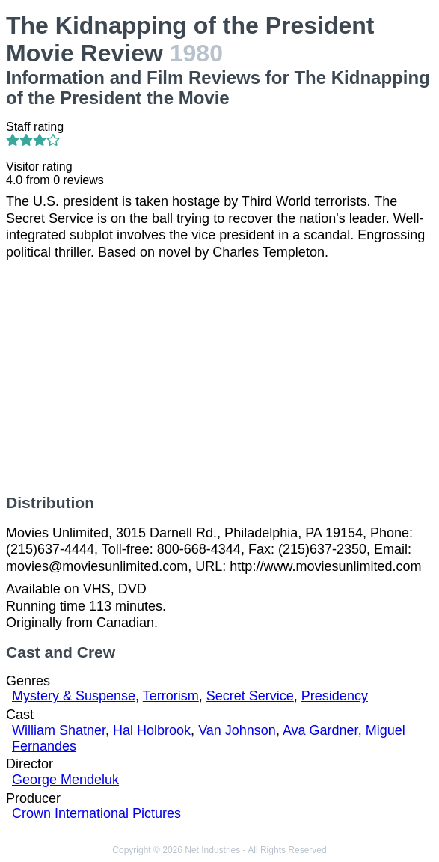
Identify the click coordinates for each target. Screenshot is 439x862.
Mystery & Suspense (73, 695)
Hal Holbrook (152, 730)
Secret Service (250, 695)
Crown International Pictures (96, 813)
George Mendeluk (65, 779)
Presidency (334, 695)
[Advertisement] (219, 377)
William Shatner (58, 730)
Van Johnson (237, 730)
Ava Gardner (320, 730)
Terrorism (171, 695)
